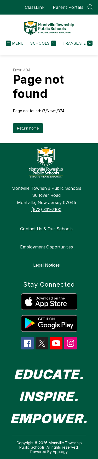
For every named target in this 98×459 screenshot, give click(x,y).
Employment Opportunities (46, 246)
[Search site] (91, 7)
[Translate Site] (77, 43)
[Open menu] (15, 43)
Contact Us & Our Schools (46, 228)
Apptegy (60, 451)
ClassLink (35, 7)
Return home (28, 128)
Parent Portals (68, 7)
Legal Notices (46, 265)
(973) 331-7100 (46, 209)
